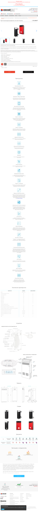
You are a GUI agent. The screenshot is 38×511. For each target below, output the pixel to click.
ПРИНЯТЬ (3, 509)
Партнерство (28, 493)
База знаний (22, 497)
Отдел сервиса (35, 10)
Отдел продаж (31, 10)
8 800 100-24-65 (33, 9)
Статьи (27, 497)
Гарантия (27, 498)
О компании (22, 493)
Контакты (21, 498)
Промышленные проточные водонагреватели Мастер (21, 17)
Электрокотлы (12, 494)
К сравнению (13, 11)
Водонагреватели (12, 500)
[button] (36, 31)
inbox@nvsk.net (35, 11)
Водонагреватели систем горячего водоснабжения (7, 17)
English (2, 497)
